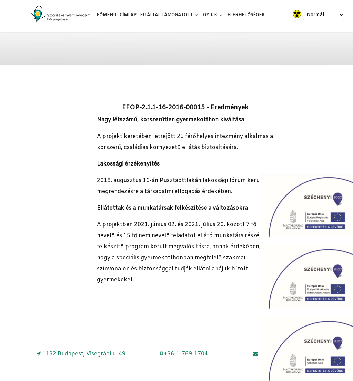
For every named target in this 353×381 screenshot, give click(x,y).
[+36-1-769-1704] (184, 354)
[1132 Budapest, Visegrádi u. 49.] (81, 354)
